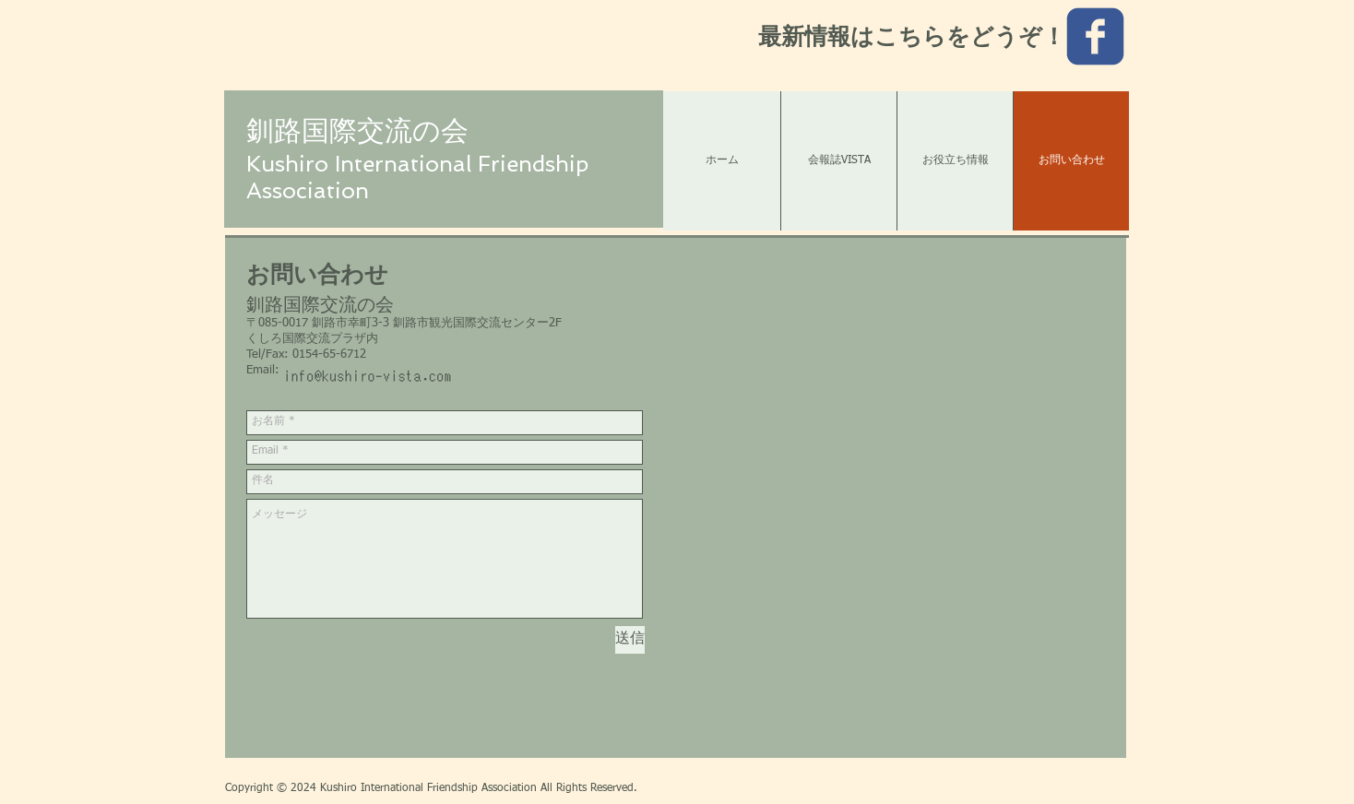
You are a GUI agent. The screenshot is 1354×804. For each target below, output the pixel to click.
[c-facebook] (1095, 36)
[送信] (630, 640)
